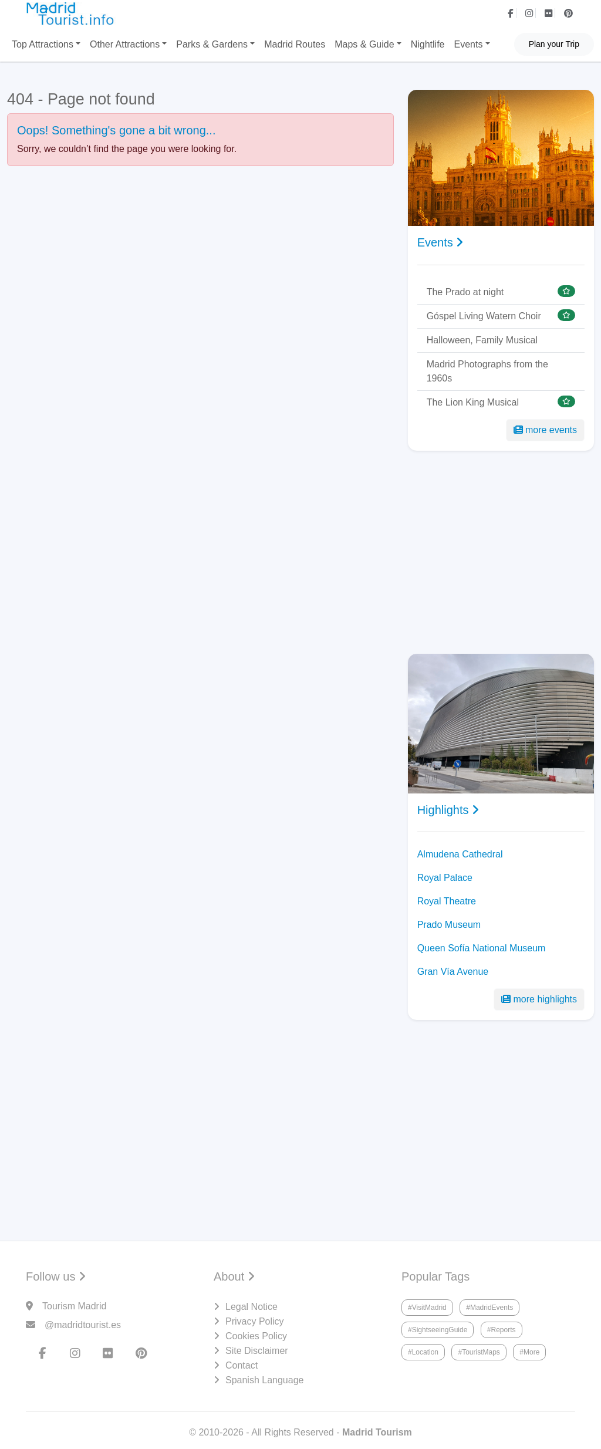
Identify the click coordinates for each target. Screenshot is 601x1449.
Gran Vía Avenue (453, 972)
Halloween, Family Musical (482, 340)
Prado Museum (449, 925)
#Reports (501, 1330)
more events (545, 430)
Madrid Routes (294, 44)
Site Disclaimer (256, 1351)
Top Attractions (42, 44)
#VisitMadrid (427, 1307)
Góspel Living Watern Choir (484, 316)
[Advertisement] (501, 552)
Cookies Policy (256, 1336)
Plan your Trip (554, 44)
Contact (241, 1365)
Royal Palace (444, 878)
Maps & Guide (364, 44)
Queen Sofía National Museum (481, 948)
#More (529, 1352)
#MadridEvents (489, 1307)
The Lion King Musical (473, 402)
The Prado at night (465, 292)
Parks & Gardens (212, 44)
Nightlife (428, 44)
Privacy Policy (254, 1321)
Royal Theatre (446, 901)
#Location (423, 1352)
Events (468, 44)
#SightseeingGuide (437, 1330)
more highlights (539, 999)
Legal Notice (251, 1307)
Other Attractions (125, 44)
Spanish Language (264, 1380)
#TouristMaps (478, 1352)
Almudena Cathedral (460, 854)
